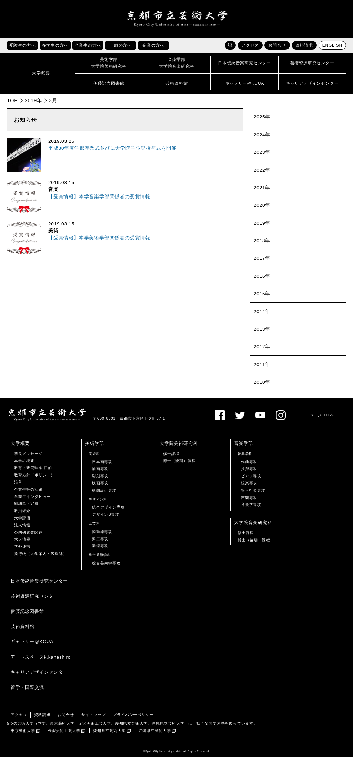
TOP (12, 100)
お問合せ (277, 45)
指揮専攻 (249, 469)
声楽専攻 (249, 497)
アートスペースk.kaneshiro (41, 657)
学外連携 (22, 547)
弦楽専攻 (249, 483)
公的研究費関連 (28, 532)
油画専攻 (100, 469)
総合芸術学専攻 (106, 563)
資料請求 (304, 45)
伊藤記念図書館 (27, 611)
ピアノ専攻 (251, 476)
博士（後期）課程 (179, 461)
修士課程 (171, 453)
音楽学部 (243, 443)
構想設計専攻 (104, 490)
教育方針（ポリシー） (34, 475)
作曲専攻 (249, 462)
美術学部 (94, 443)
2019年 (33, 100)
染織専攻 (100, 546)
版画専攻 (100, 483)
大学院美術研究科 (179, 443)
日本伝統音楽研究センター (39, 581)
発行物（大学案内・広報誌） (40, 554)
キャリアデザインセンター (39, 672)
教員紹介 (22, 511)
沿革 (18, 482)
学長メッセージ (28, 453)
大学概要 (20, 443)
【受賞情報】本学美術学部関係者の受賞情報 (99, 238)
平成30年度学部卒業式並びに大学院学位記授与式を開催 (112, 148)
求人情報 (22, 539)
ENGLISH (332, 45)
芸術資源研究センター (34, 596)
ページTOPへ (322, 415)
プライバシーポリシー (133, 715)
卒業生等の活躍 (28, 489)
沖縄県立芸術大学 (155, 730)
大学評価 (22, 518)
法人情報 (22, 525)
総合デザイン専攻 (108, 507)
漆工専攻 (100, 539)
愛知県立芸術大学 (109, 730)
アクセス (250, 45)
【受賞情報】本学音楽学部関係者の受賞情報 (99, 196)
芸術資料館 (22, 626)
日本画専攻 (102, 462)
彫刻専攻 (100, 476)
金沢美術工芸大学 (64, 730)
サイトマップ (93, 715)
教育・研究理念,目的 (33, 468)
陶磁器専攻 (102, 532)
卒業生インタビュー (32, 496)
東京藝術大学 (23, 730)
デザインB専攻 (105, 515)
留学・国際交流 (27, 687)
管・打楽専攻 (253, 490)
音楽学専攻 (251, 505)
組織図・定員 (26, 504)
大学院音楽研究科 (253, 522)
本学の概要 (24, 461)
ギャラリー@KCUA (32, 641)
